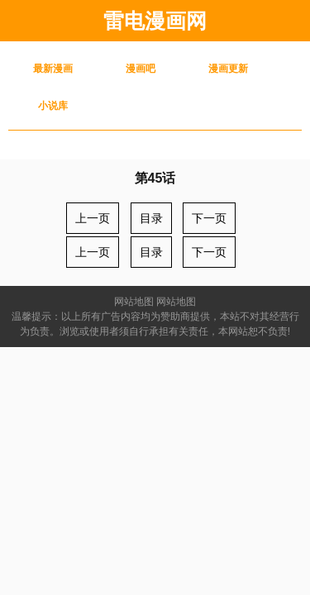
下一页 (209, 218)
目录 (151, 218)
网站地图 (134, 301)
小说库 (53, 106)
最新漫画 (53, 68)
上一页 (92, 218)
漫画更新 (228, 68)
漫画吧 (140, 68)
